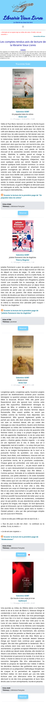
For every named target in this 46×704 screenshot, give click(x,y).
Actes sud (23, 117)
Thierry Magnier (22, 260)
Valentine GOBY (22, 111)
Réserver (22, 213)
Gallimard (22, 601)
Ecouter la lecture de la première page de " (21, 196)
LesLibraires (28, 55)
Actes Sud (22, 383)
